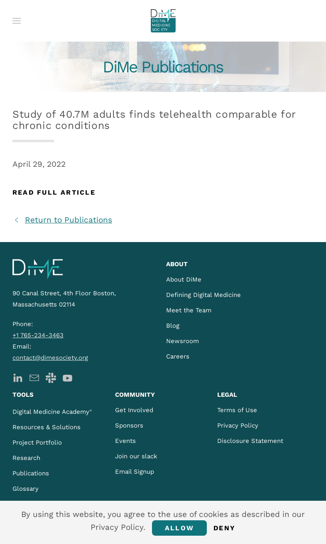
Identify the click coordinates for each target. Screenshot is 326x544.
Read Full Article (54, 192)
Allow (179, 528)
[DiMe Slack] (51, 377)
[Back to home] (163, 20)
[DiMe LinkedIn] (17, 377)
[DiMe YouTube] (67, 377)
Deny (224, 528)
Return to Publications (62, 220)
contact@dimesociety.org (50, 357)
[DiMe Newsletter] (34, 377)
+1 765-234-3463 (38, 335)
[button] (16, 20)
